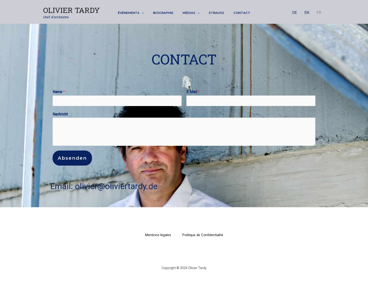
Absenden (72, 158)
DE (294, 12)
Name (59, 92)
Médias (191, 12)
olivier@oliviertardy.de (116, 186)
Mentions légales (158, 235)
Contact (242, 13)
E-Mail (192, 92)
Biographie (163, 13)
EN (306, 12)
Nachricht (60, 114)
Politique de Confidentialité (202, 235)
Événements (131, 12)
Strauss (216, 13)
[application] (141, 12)
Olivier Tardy (71, 10)
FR (319, 12)
